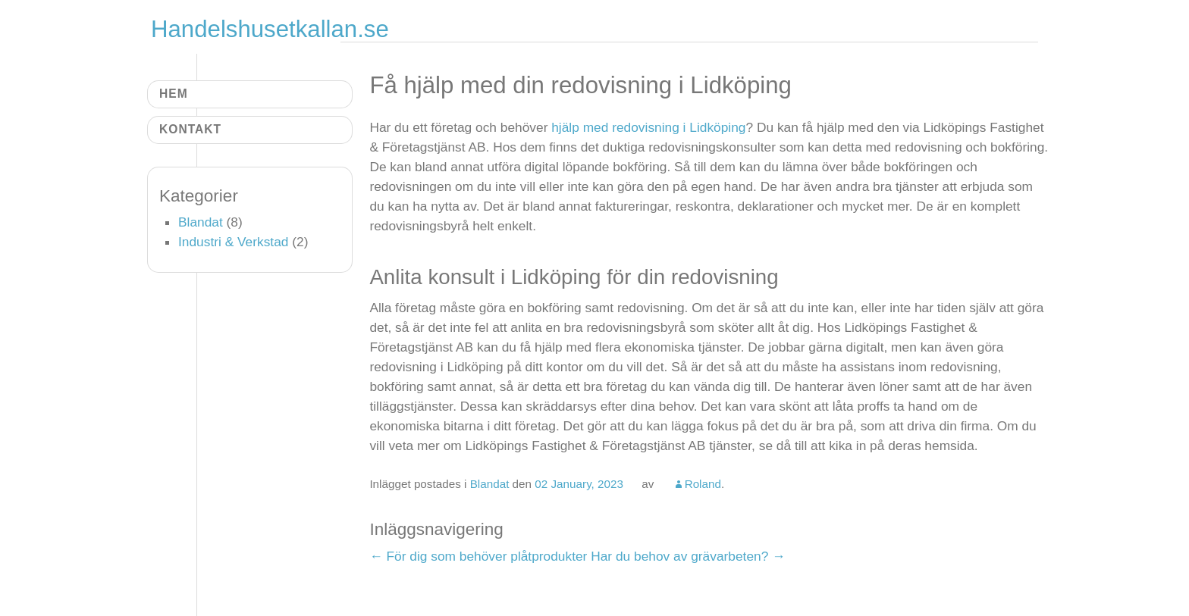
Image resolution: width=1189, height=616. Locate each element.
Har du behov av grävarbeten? (688, 556)
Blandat (490, 483)
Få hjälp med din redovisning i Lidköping (580, 85)
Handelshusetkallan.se (270, 29)
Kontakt (190, 129)
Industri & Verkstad (233, 241)
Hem (173, 93)
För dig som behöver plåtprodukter (478, 556)
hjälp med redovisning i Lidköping (648, 127)
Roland (703, 483)
